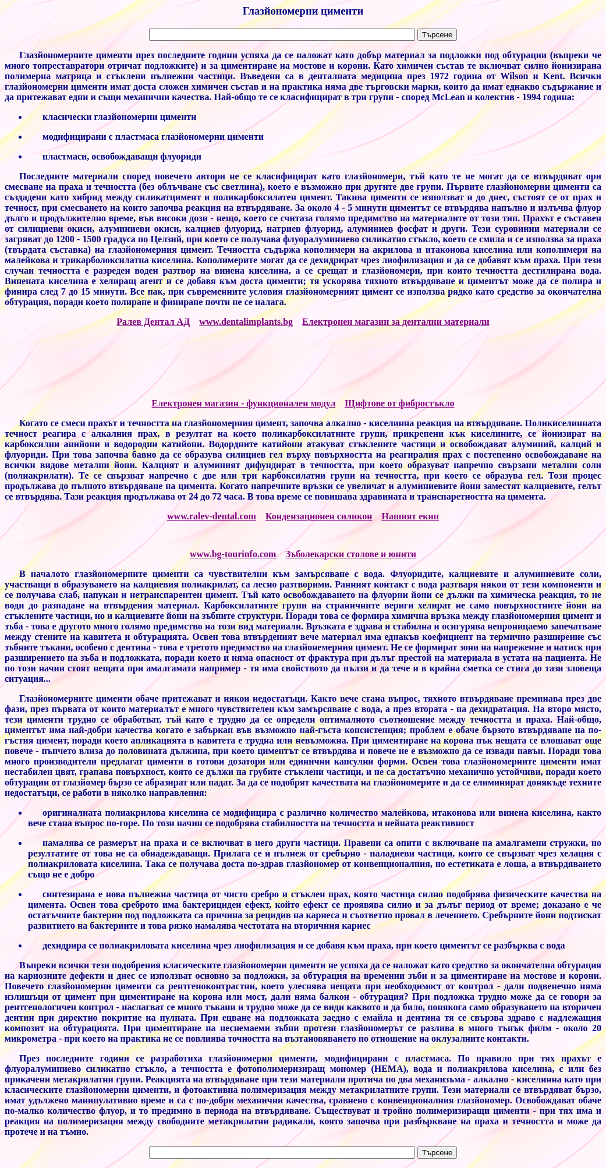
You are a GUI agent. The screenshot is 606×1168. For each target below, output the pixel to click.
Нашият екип (410, 516)
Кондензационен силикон (319, 516)
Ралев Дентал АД (153, 322)
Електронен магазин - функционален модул (244, 403)
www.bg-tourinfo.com (233, 554)
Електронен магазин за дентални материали (396, 322)
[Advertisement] (303, 363)
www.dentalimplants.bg (246, 322)
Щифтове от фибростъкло (399, 403)
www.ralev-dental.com (211, 516)
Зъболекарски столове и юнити (350, 554)
